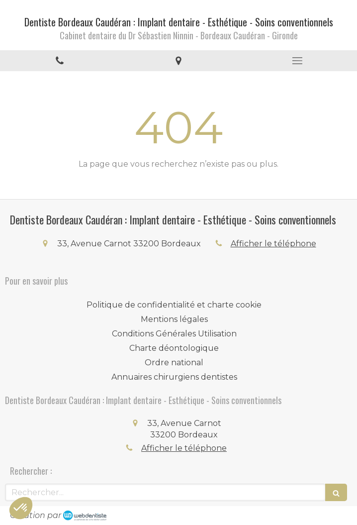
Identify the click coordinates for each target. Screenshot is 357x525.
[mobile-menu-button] (297, 61)
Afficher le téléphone (273, 243)
